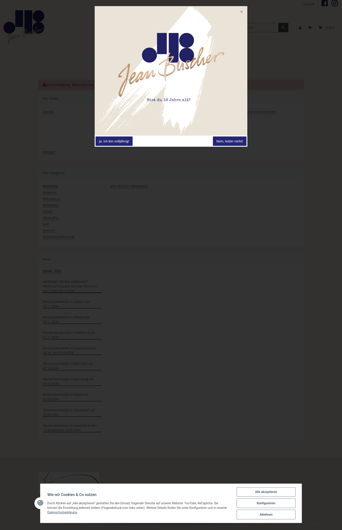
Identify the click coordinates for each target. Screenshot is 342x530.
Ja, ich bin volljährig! (114, 141)
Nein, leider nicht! (229, 141)
